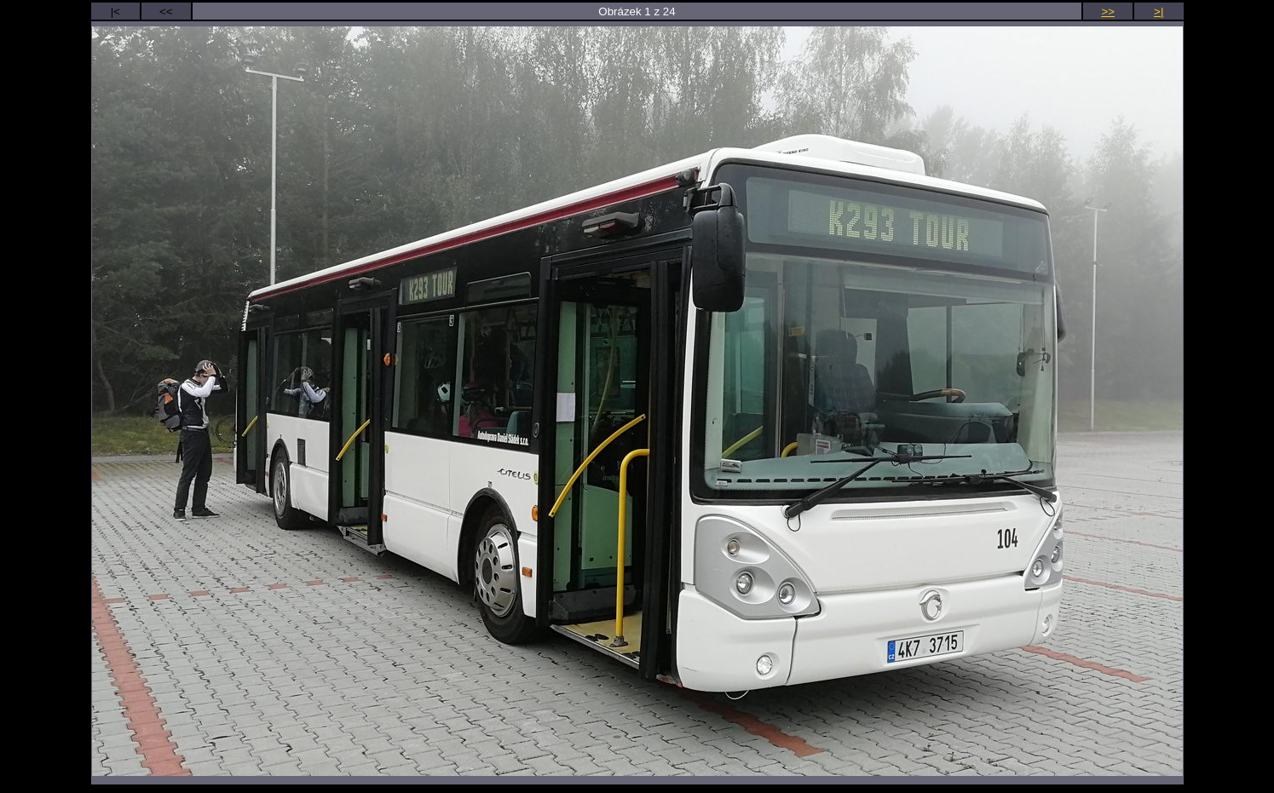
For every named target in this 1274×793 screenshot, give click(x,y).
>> (1108, 11)
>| (1158, 11)
